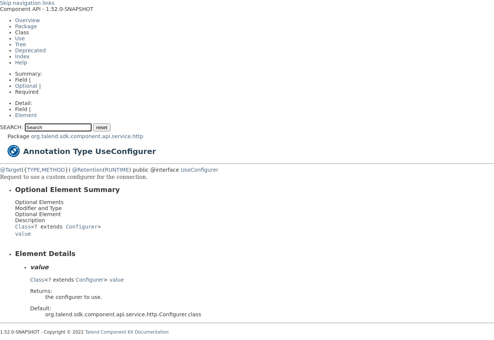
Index (22, 56)
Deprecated (30, 50)
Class (23, 227)
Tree (20, 44)
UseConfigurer (200, 170)
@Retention (87, 170)
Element (26, 115)
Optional (26, 86)
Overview (27, 20)
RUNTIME (117, 170)
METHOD (53, 170)
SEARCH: (11, 127)
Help (21, 62)
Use (20, 38)
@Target (10, 170)
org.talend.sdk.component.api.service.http (87, 136)
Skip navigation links (27, 3)
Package (26, 26)
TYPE (33, 170)
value (23, 234)
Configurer (82, 227)
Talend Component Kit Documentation (127, 332)
